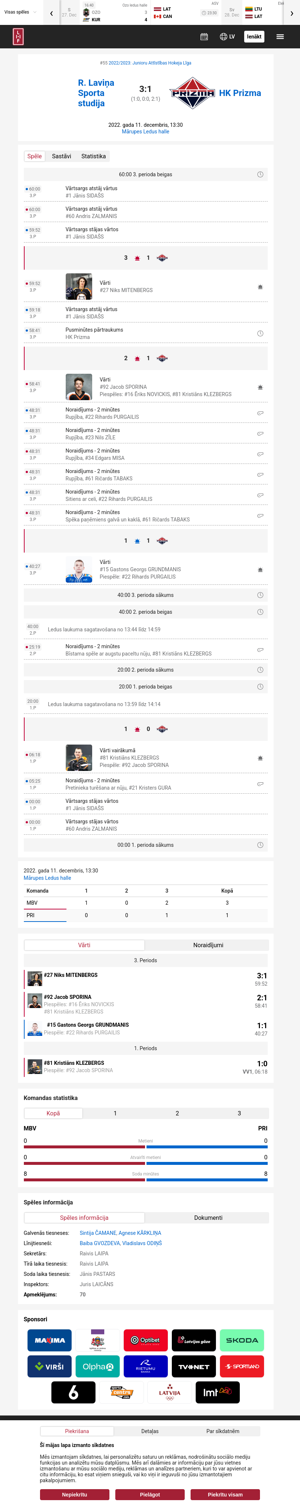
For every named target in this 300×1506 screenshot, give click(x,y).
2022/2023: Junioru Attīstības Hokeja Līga (150, 63)
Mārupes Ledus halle (145, 131)
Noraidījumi (209, 945)
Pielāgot (150, 1495)
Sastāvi (61, 156)
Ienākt (254, 37)
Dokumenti (208, 1217)
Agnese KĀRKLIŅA (140, 1233)
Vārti (84, 945)
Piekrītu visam (225, 1495)
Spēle (35, 156)
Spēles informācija (84, 1217)
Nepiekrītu (74, 1495)
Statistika (94, 156)
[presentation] (51, 12)
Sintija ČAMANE (98, 1233)
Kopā (53, 1113)
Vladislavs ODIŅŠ (142, 1243)
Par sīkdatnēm (222, 1431)
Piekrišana (77, 1431)
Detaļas (150, 1431)
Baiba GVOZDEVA (100, 1243)
